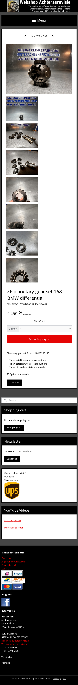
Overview (14, 382)
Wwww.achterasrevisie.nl (14, 644)
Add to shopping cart (40, 339)
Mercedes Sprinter (13, 527)
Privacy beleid (8, 565)
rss (64, 678)
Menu (39, 20)
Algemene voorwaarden (13, 561)
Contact (5, 568)
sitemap (57, 678)
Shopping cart (14, 427)
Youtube (5, 662)
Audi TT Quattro (12, 520)
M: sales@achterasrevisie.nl (15, 640)
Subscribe (12, 458)
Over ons (6, 558)
